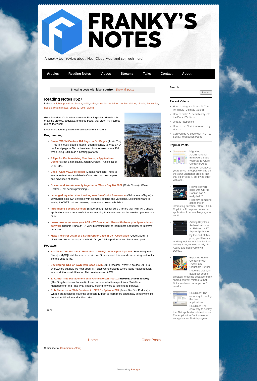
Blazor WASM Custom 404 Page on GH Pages (79, 141)
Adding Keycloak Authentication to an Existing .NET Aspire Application (199, 227)
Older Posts (151, 340)
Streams (127, 73)
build (86, 103)
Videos (106, 73)
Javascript (152, 103)
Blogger (135, 369)
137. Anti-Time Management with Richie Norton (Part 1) (85, 278)
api (55, 103)
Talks (147, 73)
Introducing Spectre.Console (69, 208)
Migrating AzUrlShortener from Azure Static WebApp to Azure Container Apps (199, 157)
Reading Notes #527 (63, 99)
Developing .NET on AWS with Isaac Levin (77, 264)
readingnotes (60, 107)
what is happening (183, 121)
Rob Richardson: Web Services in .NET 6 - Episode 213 (85, 290)
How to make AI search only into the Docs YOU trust (191, 116)
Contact (167, 73)
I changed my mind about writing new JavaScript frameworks (89, 195)
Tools (82, 107)
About (186, 73)
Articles (53, 73)
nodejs (48, 107)
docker (123, 103)
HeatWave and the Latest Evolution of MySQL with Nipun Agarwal (91, 251)
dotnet (132, 103)
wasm (90, 107)
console (101, 103)
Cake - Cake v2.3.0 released (68, 171)
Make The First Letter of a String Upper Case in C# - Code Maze (90, 235)
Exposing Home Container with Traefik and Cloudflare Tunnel (199, 262)
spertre (74, 107)
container (113, 103)
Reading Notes (79, 73)
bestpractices (66, 103)
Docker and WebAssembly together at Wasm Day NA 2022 (86, 185)
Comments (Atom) (70, 348)
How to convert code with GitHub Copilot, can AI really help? (199, 191)
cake (93, 103)
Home (93, 340)
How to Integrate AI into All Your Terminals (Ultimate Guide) (191, 108)
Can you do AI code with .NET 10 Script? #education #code (192, 135)
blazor (78, 103)
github (141, 103)
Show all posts (124, 89)
